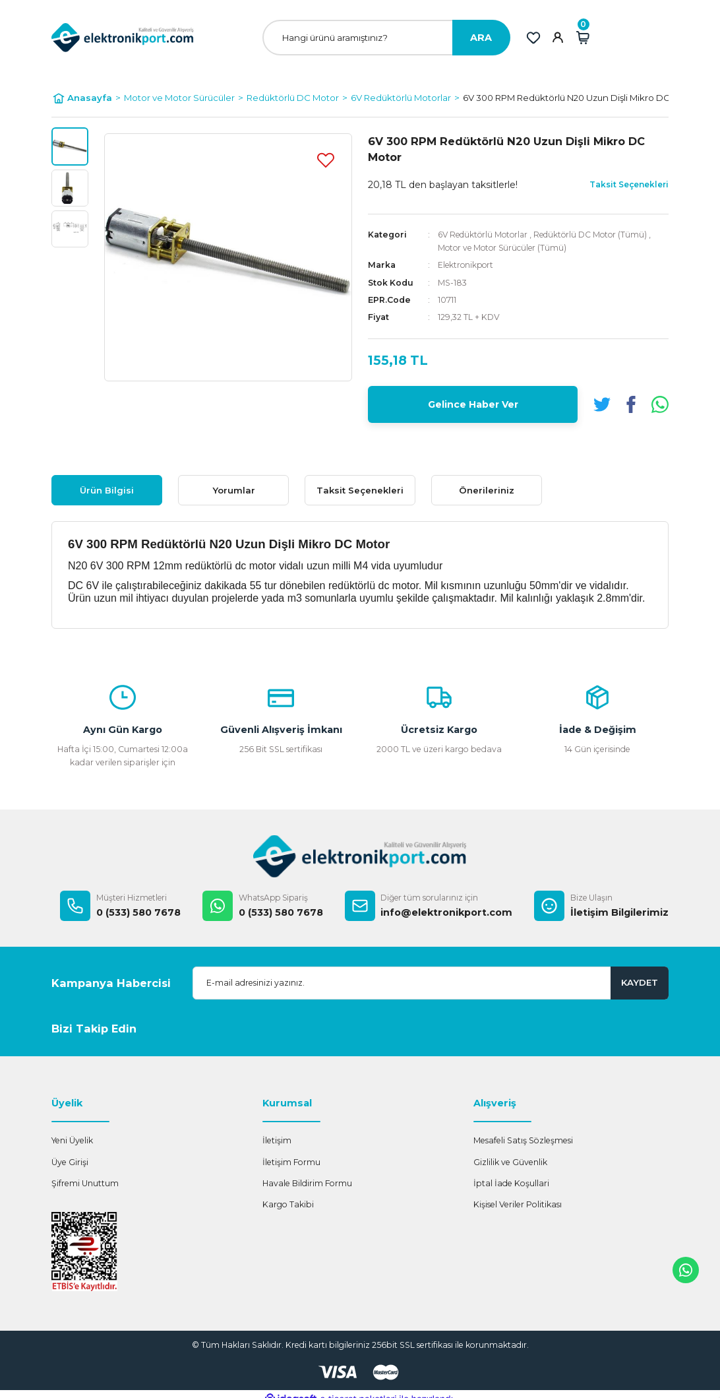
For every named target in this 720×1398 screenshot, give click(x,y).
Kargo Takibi (288, 1204)
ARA (481, 38)
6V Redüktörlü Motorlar (485, 234)
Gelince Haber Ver (473, 404)
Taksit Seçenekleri (360, 490)
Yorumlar (233, 490)
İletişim (276, 1140)
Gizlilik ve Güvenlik (510, 1162)
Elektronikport (467, 265)
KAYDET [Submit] (639, 982)
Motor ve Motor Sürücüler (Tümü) (504, 248)
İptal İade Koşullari (511, 1183)
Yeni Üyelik (72, 1140)
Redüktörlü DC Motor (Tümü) (597, 234)
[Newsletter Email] (431, 983)
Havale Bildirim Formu (307, 1183)
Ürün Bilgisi (107, 490)
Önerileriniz (486, 490)
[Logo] (122, 37)
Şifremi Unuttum (85, 1183)
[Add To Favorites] (325, 159)
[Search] (386, 37)
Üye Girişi (69, 1162)
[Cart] (583, 38)
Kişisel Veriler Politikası (517, 1204)
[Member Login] (558, 37)
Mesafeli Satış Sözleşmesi (523, 1140)
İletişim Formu (291, 1162)
